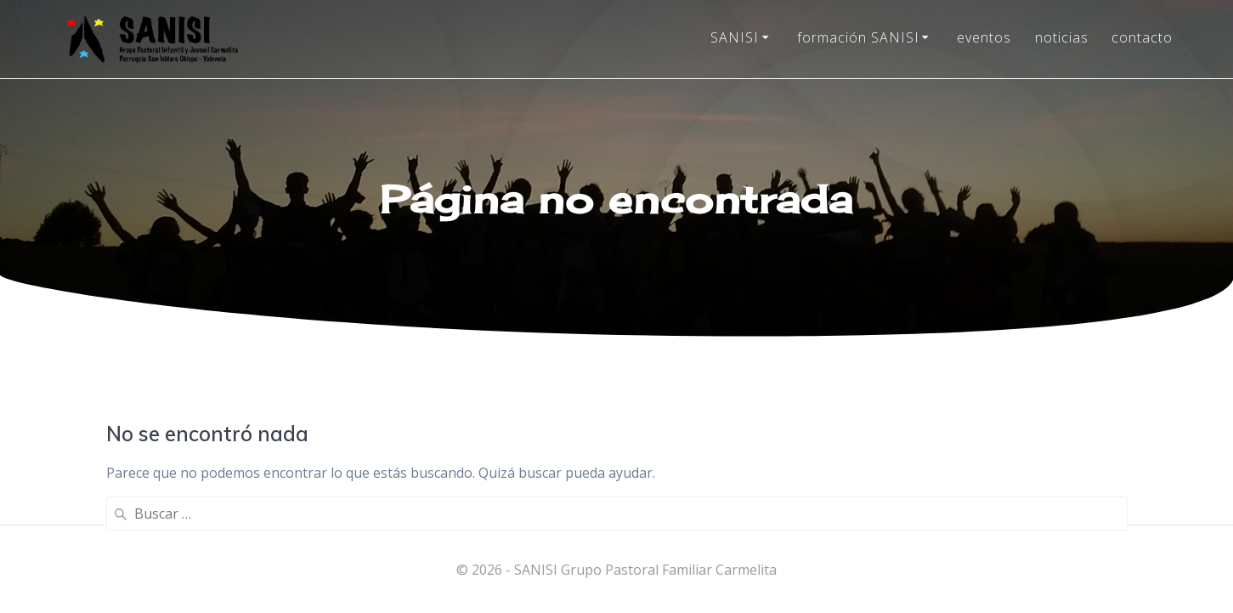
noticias (1062, 37)
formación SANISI (858, 37)
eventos (984, 37)
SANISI (734, 37)
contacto (1142, 37)
